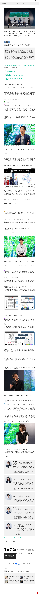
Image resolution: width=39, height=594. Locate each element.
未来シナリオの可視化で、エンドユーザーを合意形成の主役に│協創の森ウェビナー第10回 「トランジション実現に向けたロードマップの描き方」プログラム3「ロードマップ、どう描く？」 (19, 34)
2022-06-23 (5, 568)
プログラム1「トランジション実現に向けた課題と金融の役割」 (14, 64)
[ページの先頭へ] (37, 593)
